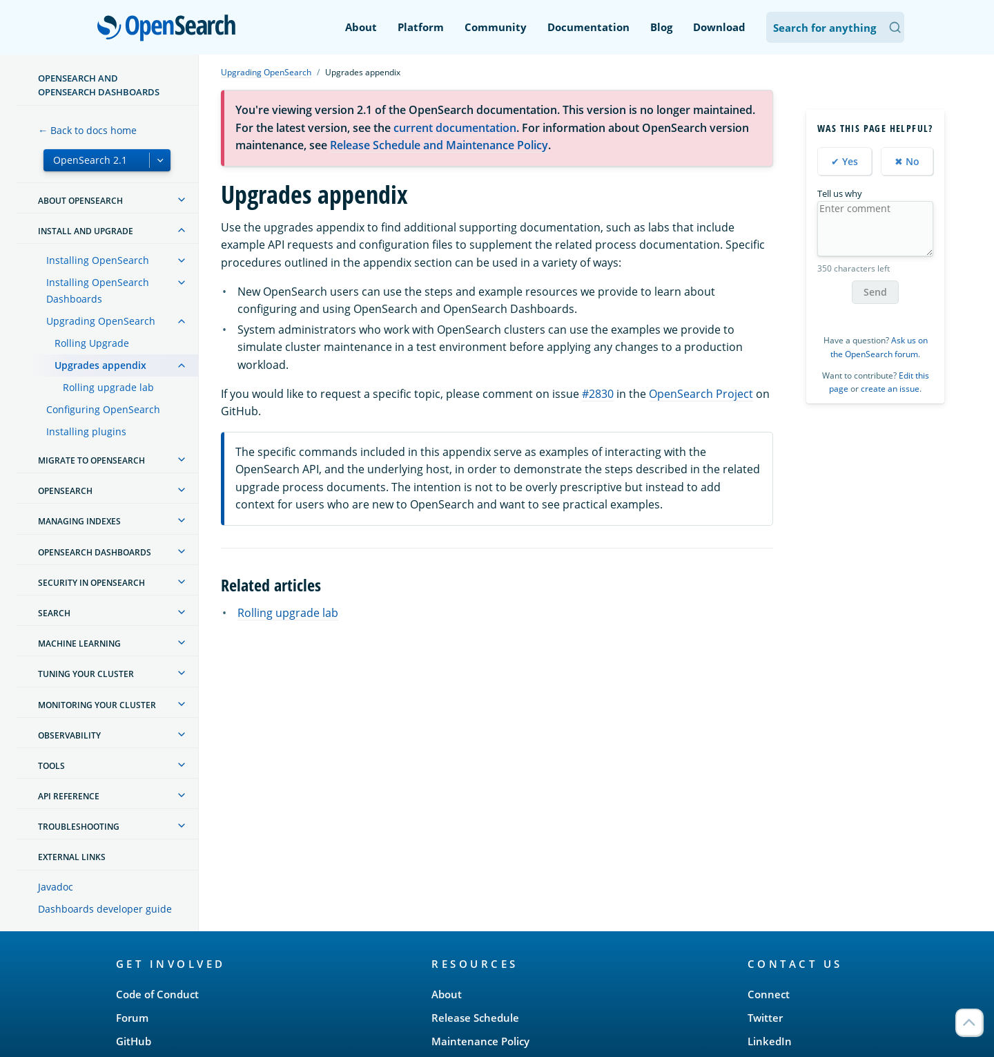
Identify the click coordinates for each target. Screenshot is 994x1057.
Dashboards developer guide (105, 908)
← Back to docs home (87, 130)
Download (719, 27)
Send (875, 291)
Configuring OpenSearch (103, 409)
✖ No (907, 161)
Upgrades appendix (100, 365)
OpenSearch (170, 29)
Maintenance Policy (480, 1041)
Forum (132, 1018)
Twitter (765, 1018)
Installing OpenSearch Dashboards (97, 290)
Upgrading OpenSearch (100, 320)
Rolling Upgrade (92, 343)
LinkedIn (770, 1041)
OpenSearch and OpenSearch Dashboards (98, 85)
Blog (661, 27)
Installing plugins (86, 431)
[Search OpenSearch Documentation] (835, 27)
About (361, 27)
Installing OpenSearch (97, 260)
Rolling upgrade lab (108, 387)
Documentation (588, 27)
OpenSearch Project (701, 393)
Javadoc (55, 886)
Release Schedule (475, 1018)
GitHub (133, 1041)
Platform (421, 27)
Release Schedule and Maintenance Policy (439, 145)
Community (496, 27)
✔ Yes (844, 161)
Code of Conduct (157, 994)
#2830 (598, 393)
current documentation (454, 127)
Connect (769, 994)
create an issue (890, 388)
